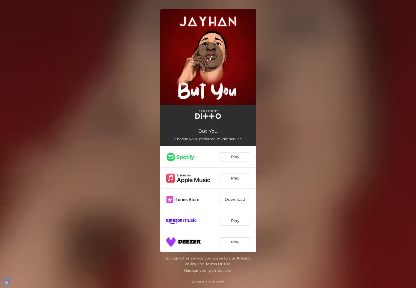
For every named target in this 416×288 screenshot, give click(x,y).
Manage (191, 270)
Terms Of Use (218, 264)
